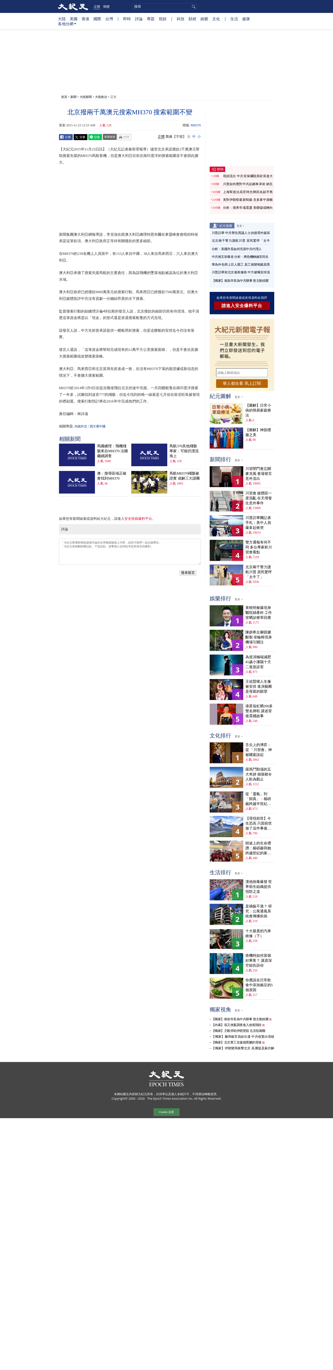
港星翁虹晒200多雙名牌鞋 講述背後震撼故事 (259, 711)
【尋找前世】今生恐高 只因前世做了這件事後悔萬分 (258, 823)
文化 (216, 18)
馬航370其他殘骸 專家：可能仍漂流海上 (184, 451)
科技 (180, 18)
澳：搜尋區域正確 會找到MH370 (111, 475)
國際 (97, 18)
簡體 (106, 6)
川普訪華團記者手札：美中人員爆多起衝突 (258, 523)
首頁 (64, 97)
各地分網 (67, 25)
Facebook (66, 137)
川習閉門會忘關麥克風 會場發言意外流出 (258, 474)
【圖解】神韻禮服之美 (258, 432)
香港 (85, 18)
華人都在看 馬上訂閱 (242, 383)
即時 (127, 18)
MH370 (196, 125)
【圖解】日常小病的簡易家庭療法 (258, 410)
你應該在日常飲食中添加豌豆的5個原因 (259, 985)
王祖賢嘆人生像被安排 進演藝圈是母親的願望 (258, 687)
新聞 (73, 97)
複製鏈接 (109, 137)
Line (95, 137)
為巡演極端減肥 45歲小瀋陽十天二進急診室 (258, 662)
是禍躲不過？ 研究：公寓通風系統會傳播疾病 (258, 911)
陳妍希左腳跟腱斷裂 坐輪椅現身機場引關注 (258, 637)
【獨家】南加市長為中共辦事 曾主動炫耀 (240, 280)
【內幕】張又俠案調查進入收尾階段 (237, 1025)
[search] (164, 6)
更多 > (241, 226)
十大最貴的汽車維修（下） (258, 933)
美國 (73, 18)
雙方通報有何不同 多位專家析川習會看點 (258, 547)
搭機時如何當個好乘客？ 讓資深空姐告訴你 (258, 961)
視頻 (162, 18)
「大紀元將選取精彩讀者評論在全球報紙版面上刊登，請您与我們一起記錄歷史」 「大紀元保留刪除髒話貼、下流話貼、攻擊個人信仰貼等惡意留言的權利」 (130, 552)
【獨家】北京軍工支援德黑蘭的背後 (237, 1042)
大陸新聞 (86, 97)
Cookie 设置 (166, 1112)
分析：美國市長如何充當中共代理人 (237, 249)
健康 (246, 18)
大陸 (62, 18)
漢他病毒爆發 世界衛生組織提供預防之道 (258, 887)
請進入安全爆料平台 (241, 305)
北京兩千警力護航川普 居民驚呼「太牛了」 (258, 572)
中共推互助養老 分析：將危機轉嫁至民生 (240, 257)
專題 (151, 18)
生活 (234, 18)
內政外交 (80, 426)
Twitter (80, 137)
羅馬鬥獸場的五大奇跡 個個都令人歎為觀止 (258, 774)
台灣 (109, 18)
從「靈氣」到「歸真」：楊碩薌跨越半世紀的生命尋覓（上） (258, 799)
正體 (97, 6)
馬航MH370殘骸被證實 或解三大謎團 (184, 475)
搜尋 (193, 6)
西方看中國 (97, 426)
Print (124, 137)
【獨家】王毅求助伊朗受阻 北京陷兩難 (238, 1031)
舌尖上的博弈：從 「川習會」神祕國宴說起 (258, 750)
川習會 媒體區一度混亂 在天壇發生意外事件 (258, 498)
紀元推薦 (225, 225)
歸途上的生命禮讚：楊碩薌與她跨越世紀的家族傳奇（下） (258, 848)
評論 (139, 18)
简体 (169, 136)
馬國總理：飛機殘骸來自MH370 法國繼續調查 (112, 451)
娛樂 (204, 18)
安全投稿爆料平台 (138, 518)
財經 (192, 18)
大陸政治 (101, 97)
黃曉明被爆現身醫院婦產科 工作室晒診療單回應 (258, 613)
